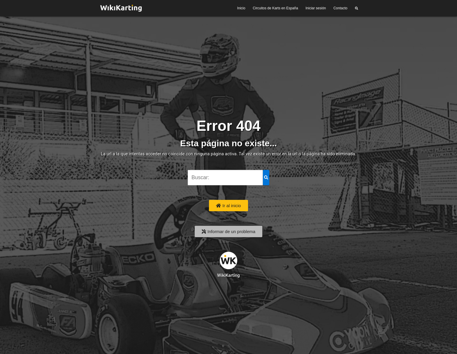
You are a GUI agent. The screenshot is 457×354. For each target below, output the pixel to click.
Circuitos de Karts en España (275, 8)
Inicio (241, 8)
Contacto (340, 8)
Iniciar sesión (315, 8)
